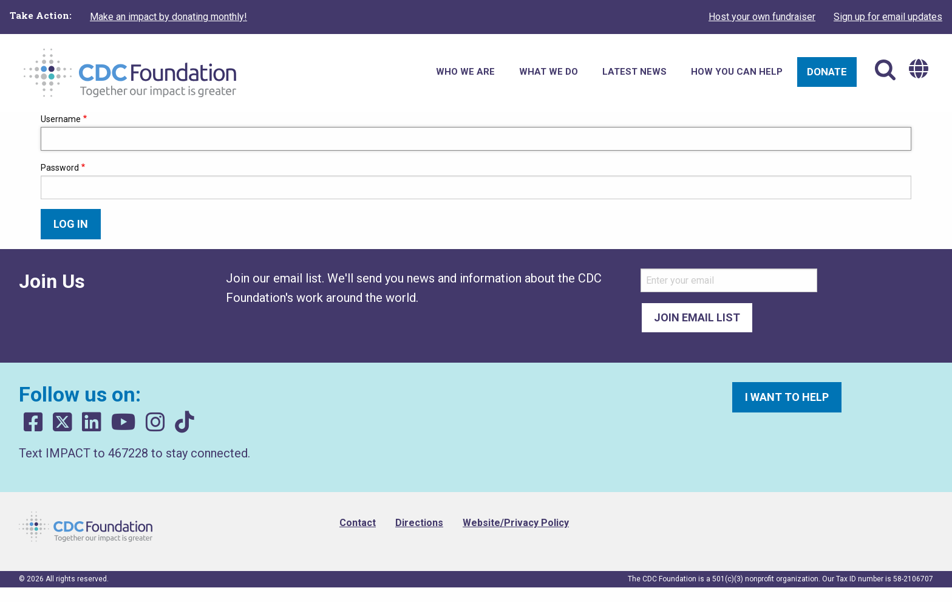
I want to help (787, 397)
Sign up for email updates (888, 16)
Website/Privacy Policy (516, 522)
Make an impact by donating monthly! (168, 16)
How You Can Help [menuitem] (737, 71)
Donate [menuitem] (827, 72)
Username (61, 119)
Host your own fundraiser (762, 16)
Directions (419, 522)
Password (60, 168)
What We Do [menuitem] (548, 71)
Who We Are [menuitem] (465, 71)
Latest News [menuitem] (634, 71)
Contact (357, 522)
